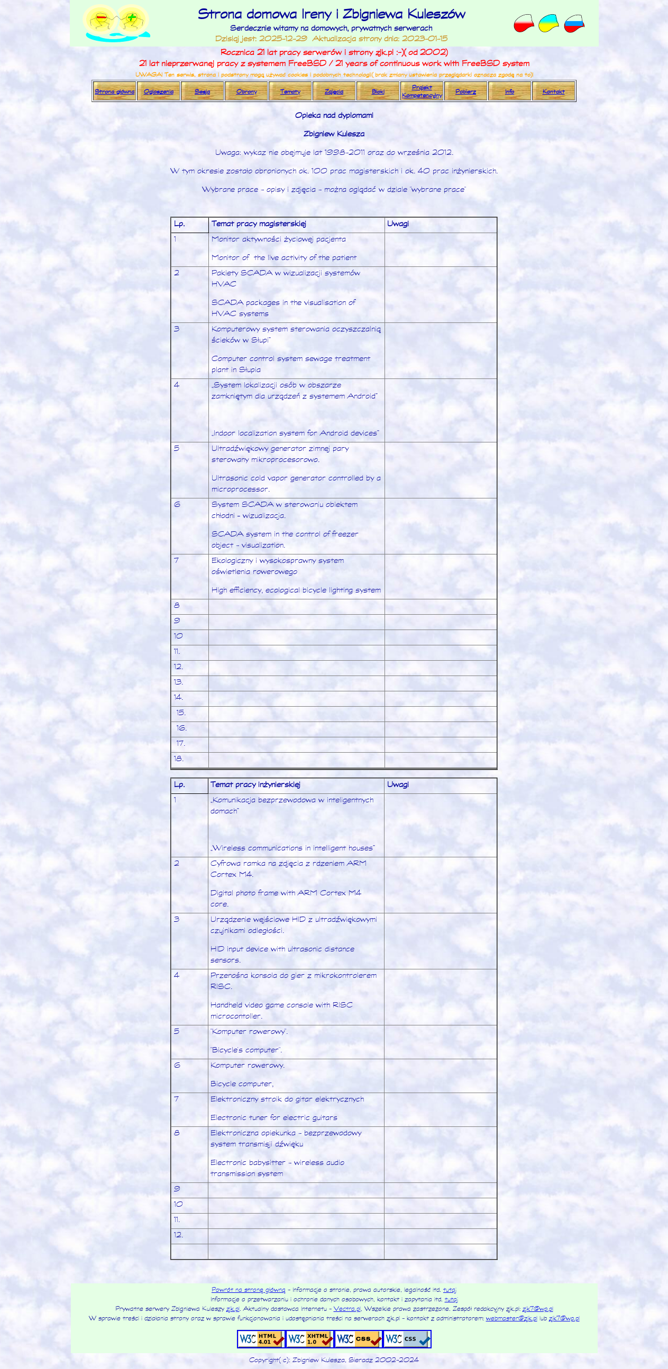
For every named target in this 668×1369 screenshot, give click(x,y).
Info (509, 91)
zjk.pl (233, 1308)
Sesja (202, 91)
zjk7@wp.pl (538, 1308)
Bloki (378, 91)
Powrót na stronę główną (249, 1289)
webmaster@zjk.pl (511, 1317)
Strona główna (114, 91)
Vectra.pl (347, 1308)
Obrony (246, 91)
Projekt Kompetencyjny (422, 91)
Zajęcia (334, 91)
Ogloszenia (158, 91)
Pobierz (465, 91)
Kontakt (554, 91)
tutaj (449, 1289)
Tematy (290, 91)
